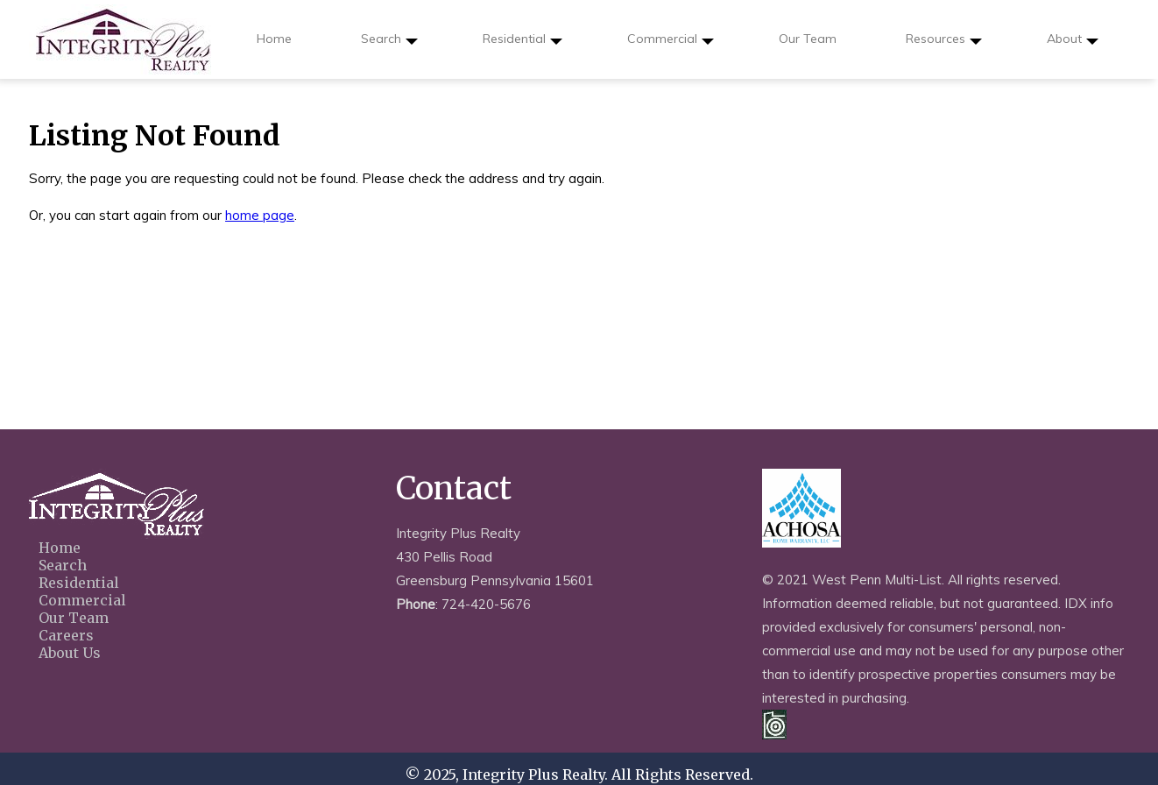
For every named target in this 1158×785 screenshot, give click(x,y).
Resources (944, 45)
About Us (70, 652)
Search (389, 45)
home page (259, 215)
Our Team (808, 38)
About (1072, 45)
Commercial (670, 45)
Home (274, 38)
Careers (66, 635)
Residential (522, 45)
